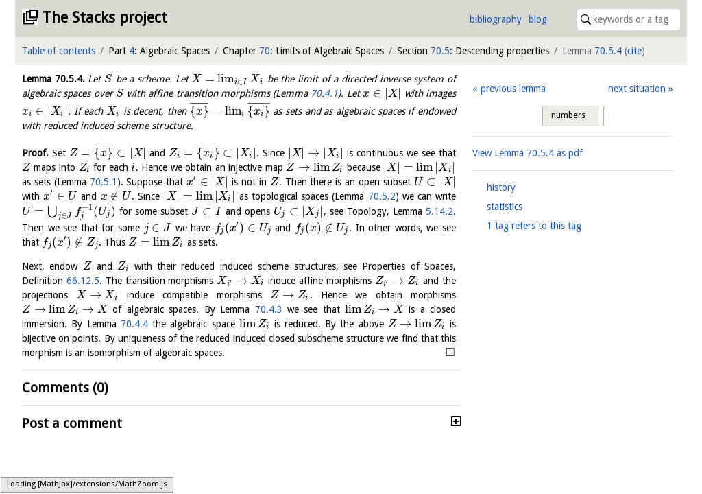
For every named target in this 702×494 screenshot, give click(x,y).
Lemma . (53, 78)
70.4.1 (324, 93)
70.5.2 (382, 196)
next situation (637, 88)
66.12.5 (82, 280)
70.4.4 (134, 323)
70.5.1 (103, 181)
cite (634, 50)
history (501, 187)
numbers (568, 115)
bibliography (496, 19)
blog (538, 19)
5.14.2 (439, 211)
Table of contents (58, 50)
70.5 (440, 50)
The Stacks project (105, 17)
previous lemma (513, 88)
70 (264, 50)
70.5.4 (608, 50)
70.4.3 (268, 309)
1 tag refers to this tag (534, 225)
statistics (504, 206)
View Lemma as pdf (527, 153)
